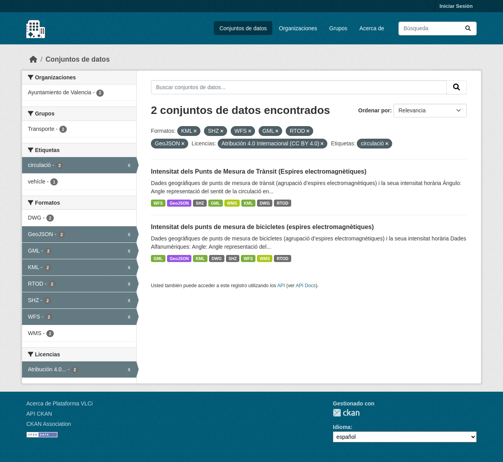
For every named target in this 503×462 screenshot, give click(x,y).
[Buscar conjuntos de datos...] (437, 28)
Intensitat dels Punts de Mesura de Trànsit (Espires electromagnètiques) (259, 171)
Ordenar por (374, 110)
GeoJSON (179, 203)
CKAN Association (48, 424)
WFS (158, 203)
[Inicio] (33, 59)
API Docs (306, 285)
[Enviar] (468, 28)
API (281, 285)
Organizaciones (298, 28)
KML (248, 203)
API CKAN (39, 414)
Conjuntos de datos (243, 28)
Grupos (338, 28)
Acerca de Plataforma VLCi (59, 403)
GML (215, 203)
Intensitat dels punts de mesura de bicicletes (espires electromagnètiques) (262, 227)
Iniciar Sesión (456, 6)
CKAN (346, 413)
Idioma (342, 427)
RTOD (282, 203)
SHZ (200, 203)
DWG (265, 203)
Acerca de (372, 28)
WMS (232, 203)
